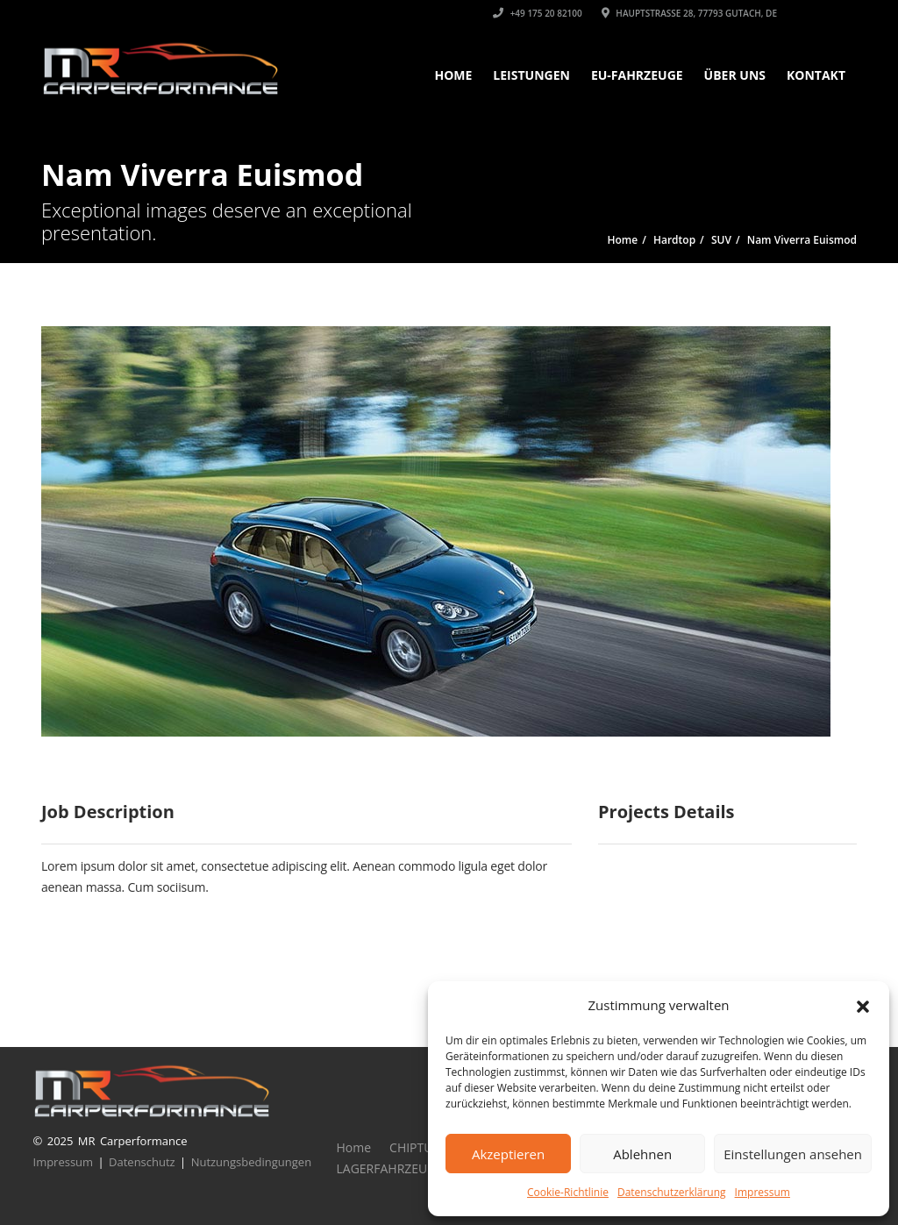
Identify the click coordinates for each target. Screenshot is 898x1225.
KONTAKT (816, 75)
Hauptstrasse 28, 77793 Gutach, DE (689, 13)
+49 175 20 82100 (537, 13)
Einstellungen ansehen (792, 1154)
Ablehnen (642, 1154)
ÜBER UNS (735, 75)
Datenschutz (142, 1162)
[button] (863, 1005)
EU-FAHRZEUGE (637, 75)
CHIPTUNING (426, 1147)
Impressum (762, 1192)
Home (453, 75)
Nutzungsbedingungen (251, 1162)
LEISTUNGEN (531, 75)
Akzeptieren (508, 1154)
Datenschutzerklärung (671, 1192)
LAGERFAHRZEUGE (389, 1168)
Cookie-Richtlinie (568, 1192)
